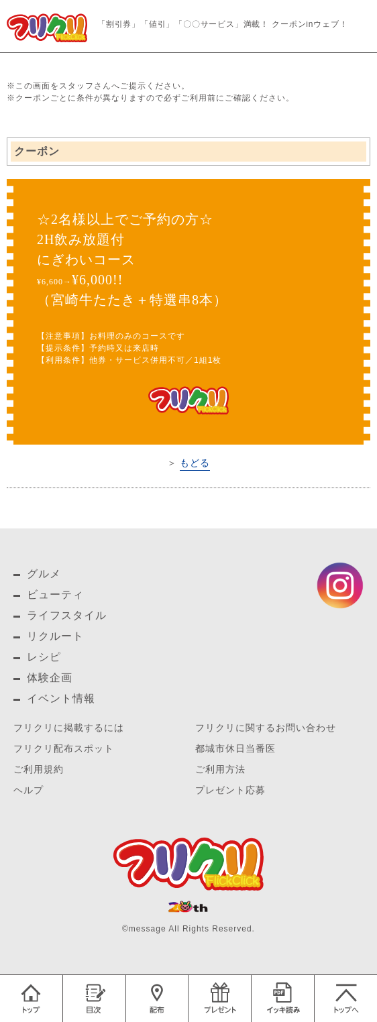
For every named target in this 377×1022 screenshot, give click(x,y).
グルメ (44, 573)
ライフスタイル (67, 615)
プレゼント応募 (230, 790)
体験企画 (49, 677)
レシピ (44, 657)
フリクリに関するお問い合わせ (265, 728)
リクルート (55, 636)
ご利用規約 (38, 769)
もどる (195, 462)
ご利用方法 (220, 769)
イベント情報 (61, 698)
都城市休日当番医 (235, 749)
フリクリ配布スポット (63, 749)
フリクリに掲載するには (68, 728)
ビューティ (55, 594)
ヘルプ (28, 790)
